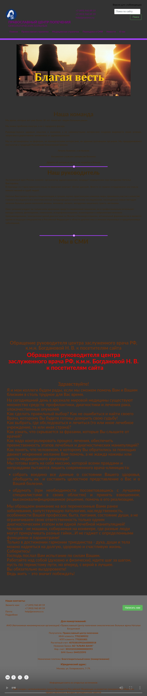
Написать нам (132, 607)
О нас (122, 31)
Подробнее (11, 614)
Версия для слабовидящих (127, 4)
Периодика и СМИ (93, 31)
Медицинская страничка (65, 31)
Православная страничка (35, 31)
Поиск (136, 17)
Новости (111, 31)
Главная (14, 31)
